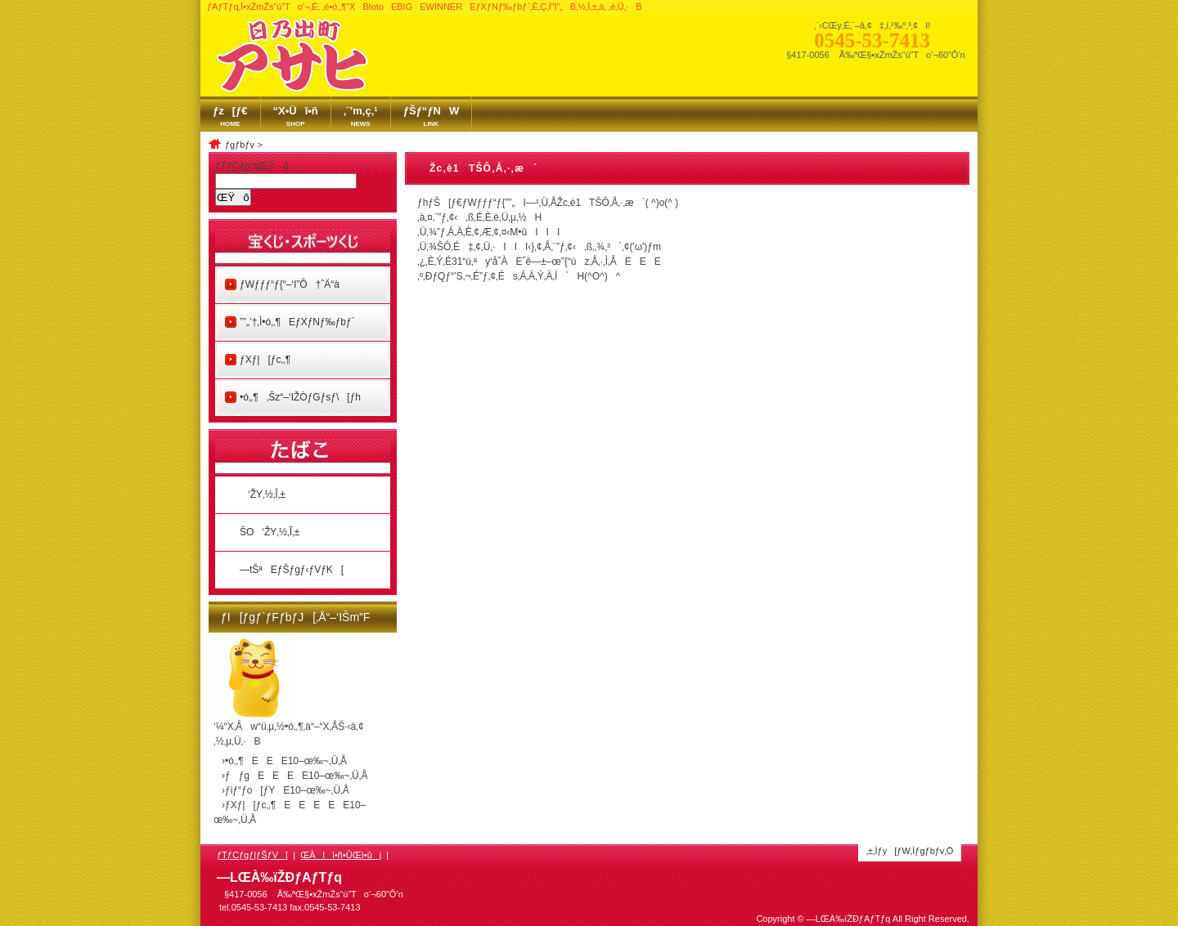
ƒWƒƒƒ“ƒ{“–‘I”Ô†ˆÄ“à (289, 284)
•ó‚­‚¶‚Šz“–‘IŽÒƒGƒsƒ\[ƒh (300, 397)
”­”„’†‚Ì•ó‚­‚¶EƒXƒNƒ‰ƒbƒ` (297, 322)
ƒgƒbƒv (239, 145)
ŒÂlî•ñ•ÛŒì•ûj (340, 855)
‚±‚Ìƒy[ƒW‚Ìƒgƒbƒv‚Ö (910, 851)
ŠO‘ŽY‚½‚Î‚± (269, 532)
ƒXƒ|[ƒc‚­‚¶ (265, 359)
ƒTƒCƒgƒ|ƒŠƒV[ (252, 855)
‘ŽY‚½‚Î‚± (263, 494)
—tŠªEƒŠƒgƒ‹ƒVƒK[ (292, 569)
